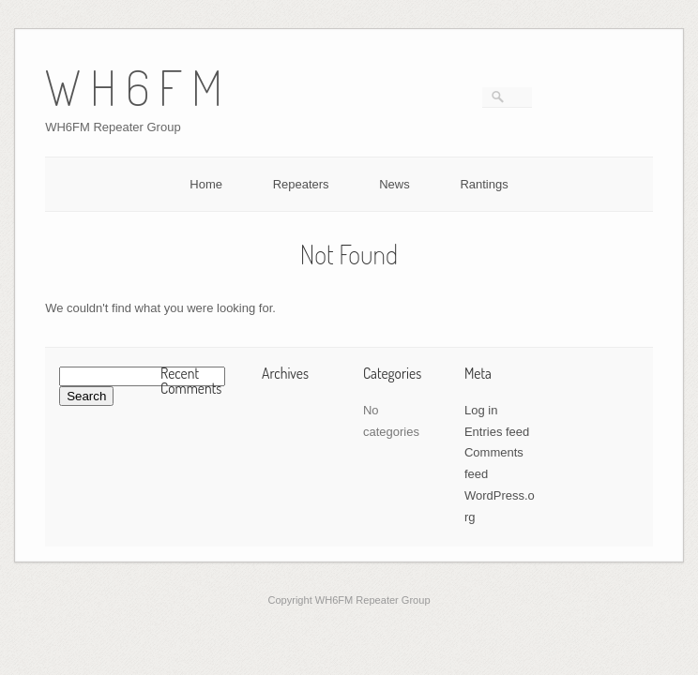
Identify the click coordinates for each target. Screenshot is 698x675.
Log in (480, 410)
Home (206, 184)
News (394, 184)
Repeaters (301, 184)
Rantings (484, 184)
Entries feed (496, 432)
